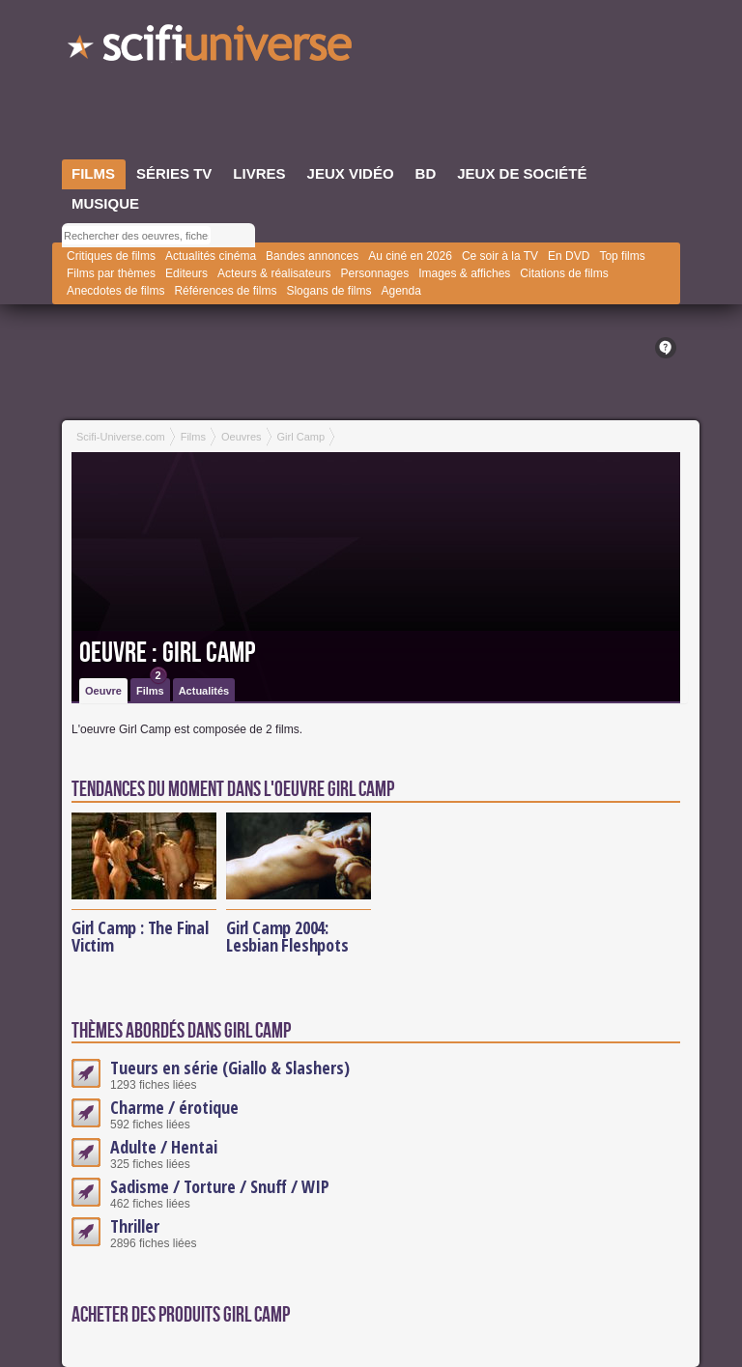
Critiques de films (111, 256)
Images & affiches (464, 273)
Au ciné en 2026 (410, 256)
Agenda (400, 291)
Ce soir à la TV (500, 256)
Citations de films (564, 273)
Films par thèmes (111, 273)
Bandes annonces (312, 256)
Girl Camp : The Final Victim (140, 936)
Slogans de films (328, 291)
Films (151, 687)
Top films (621, 256)
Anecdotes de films (115, 291)
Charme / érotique (174, 1107)
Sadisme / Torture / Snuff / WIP (219, 1186)
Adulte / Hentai (163, 1146)
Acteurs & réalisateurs (273, 273)
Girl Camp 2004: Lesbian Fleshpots (287, 936)
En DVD (568, 256)
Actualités (204, 691)
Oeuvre (103, 691)
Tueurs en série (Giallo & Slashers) (230, 1067)
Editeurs (186, 273)
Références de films (225, 291)
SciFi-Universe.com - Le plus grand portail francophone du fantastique (211, 48)
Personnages (374, 273)
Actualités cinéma (210, 256)
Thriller (134, 1226)
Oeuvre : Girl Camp (167, 653)
